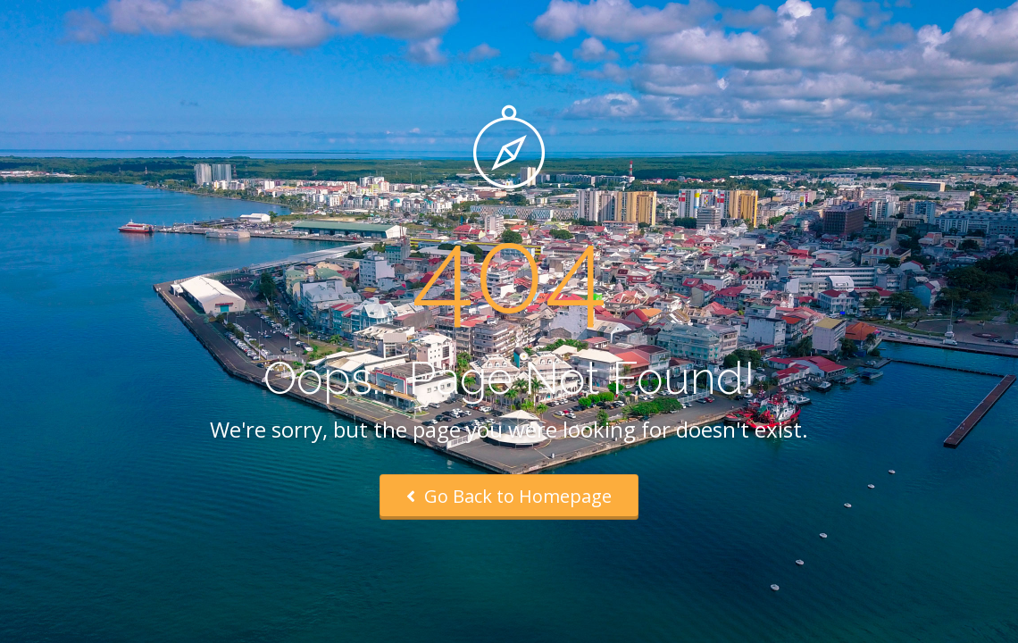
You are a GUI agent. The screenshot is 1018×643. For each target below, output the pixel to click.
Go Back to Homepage (509, 496)
